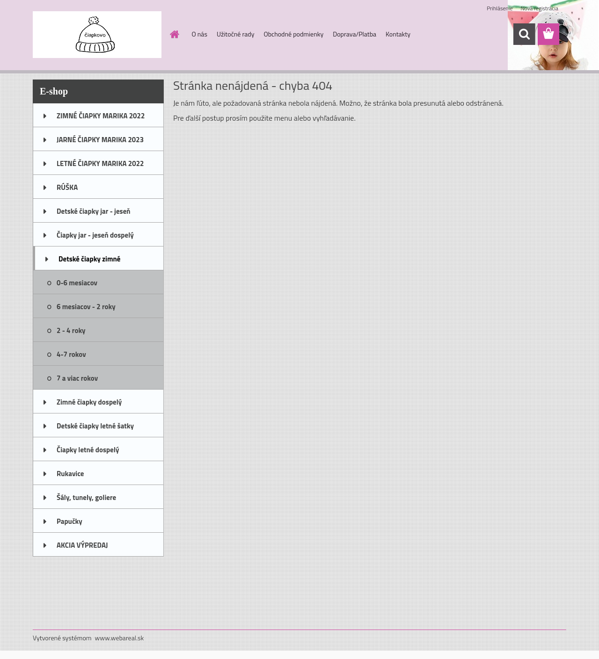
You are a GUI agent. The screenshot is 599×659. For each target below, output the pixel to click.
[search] (524, 34)
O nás (199, 34)
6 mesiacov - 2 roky (86, 306)
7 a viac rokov (77, 378)
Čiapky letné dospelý (88, 449)
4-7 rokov (71, 354)
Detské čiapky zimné (89, 258)
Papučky (69, 521)
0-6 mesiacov (77, 282)
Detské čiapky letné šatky (95, 425)
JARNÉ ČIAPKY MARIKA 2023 (100, 139)
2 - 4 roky (71, 330)
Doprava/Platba (354, 34)
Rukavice (70, 473)
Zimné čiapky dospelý (89, 402)
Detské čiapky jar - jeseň (94, 211)
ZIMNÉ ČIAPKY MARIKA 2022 (101, 115)
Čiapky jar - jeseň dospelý (95, 235)
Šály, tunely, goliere (86, 497)
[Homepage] (174, 34)
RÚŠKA (67, 187)
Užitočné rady (236, 34)
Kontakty (398, 34)
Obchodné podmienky (293, 34)
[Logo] (97, 34)
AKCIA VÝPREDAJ (82, 545)
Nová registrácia (539, 8)
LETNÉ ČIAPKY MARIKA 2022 (100, 163)
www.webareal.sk (119, 638)
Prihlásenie (499, 8)
